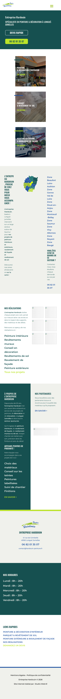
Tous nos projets (14, 372)
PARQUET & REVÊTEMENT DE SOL (20, 635)
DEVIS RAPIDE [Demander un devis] (16, 33)
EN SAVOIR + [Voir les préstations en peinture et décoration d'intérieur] (22, 74)
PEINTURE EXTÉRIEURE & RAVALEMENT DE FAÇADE (29, 638)
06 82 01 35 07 (30, 544)
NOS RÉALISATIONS (13, 642)
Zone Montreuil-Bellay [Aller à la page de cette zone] (52, 214)
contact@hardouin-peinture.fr (30, 548)
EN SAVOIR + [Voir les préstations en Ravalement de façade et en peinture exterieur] (22, 145)
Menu (56, 5)
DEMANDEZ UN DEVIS (14, 645)
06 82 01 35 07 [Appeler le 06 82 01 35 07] (16, 41)
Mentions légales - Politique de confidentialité (30, 675)
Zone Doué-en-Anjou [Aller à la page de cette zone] (51, 205)
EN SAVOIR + (10, 497)
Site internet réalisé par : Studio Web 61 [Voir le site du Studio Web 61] (30, 684)
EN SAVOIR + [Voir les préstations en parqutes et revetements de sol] (22, 110)
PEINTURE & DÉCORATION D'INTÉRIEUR (23, 632)
